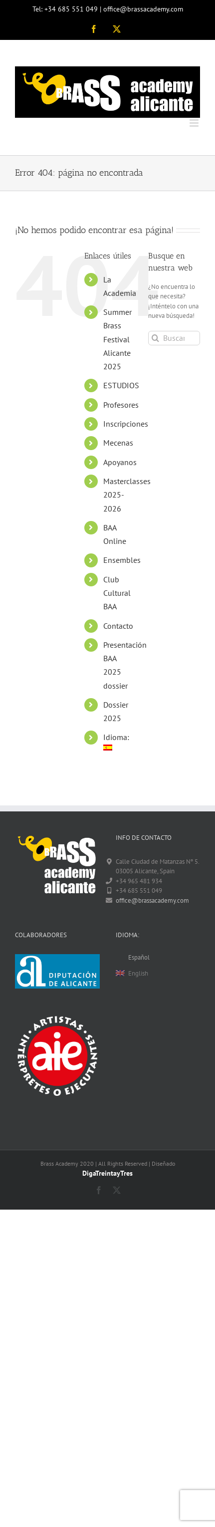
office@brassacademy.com (152, 900)
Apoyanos (120, 462)
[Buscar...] (174, 338)
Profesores (121, 405)
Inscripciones (125, 424)
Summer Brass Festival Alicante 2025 (117, 339)
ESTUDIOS (121, 385)
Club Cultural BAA (117, 592)
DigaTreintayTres (107, 1173)
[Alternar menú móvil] (195, 123)
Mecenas (118, 443)
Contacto (118, 626)
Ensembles (122, 560)
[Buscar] (155, 338)
